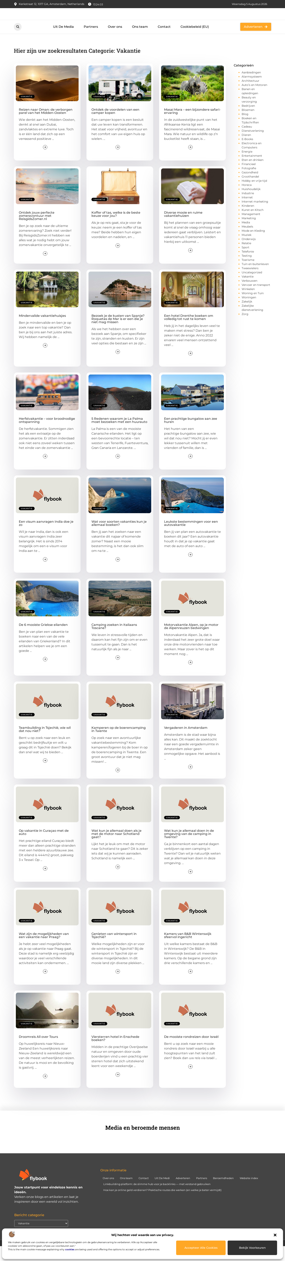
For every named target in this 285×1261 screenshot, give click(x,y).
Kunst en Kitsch (252, 224)
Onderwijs (249, 253)
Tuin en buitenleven (255, 278)
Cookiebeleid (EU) (194, 41)
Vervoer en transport (256, 299)
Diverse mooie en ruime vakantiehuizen (183, 228)
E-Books (247, 154)
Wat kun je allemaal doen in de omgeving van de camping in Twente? (189, 848)
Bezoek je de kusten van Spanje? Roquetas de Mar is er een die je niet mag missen (117, 333)
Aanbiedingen (251, 87)
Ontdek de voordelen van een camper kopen (115, 125)
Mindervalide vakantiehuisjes (42, 330)
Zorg (245, 328)
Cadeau (247, 141)
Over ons (115, 41)
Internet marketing (255, 216)
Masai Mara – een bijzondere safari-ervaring (192, 125)
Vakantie (27, 111)
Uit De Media (63, 41)
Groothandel (250, 191)
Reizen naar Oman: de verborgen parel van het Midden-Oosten (45, 125)
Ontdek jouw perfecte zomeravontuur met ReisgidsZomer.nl (36, 230)
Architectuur (250, 95)
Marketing (249, 233)
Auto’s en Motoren (254, 99)
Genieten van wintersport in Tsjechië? (114, 949)
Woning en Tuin (253, 308)
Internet (247, 212)
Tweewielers (250, 283)
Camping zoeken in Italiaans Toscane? (114, 640)
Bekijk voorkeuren (252, 1247)
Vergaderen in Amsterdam (185, 742)
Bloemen (248, 124)
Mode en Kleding (253, 245)
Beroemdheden (223, 1192)
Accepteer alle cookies (201, 1247)
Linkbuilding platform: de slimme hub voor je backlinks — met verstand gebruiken (157, 1198)
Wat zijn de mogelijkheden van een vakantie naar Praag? (44, 949)
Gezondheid (250, 187)
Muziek (246, 249)
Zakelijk (247, 316)
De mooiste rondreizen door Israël (191, 1051)
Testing (247, 270)
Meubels (247, 241)
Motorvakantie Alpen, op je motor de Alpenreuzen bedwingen (191, 640)
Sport (245, 262)
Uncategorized (252, 287)
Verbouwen (249, 295)
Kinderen (248, 220)
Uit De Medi (162, 1192)
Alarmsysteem (252, 91)
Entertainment (252, 170)
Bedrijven (248, 120)
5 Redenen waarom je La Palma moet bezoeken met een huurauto (119, 434)
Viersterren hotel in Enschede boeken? (115, 1053)
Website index (249, 1192)
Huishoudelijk (251, 204)
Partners (91, 41)
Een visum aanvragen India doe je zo (46, 537)
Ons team (140, 41)
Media (246, 237)
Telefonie (248, 266)
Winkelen (248, 303)
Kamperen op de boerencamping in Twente (118, 743)
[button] (275, 1235)
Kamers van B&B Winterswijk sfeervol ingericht (187, 949)
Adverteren (183, 1192)
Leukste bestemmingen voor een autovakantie (191, 537)
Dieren (246, 149)
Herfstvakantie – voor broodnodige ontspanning (47, 434)
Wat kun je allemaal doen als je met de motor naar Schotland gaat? (116, 848)
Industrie (248, 208)
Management (251, 228)
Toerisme (248, 274)
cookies (69, 1249)
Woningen (249, 312)
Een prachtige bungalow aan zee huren (190, 434)
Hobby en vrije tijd (254, 195)
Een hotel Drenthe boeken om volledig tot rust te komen (188, 331)
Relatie (246, 258)
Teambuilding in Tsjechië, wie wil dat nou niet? (45, 743)
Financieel (249, 179)
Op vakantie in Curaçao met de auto (44, 846)
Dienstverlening (253, 145)
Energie (247, 166)
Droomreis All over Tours (38, 1051)
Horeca (247, 199)
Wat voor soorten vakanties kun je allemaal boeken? (119, 537)
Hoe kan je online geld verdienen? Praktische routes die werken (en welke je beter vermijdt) (162, 1204)
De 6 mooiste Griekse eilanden (43, 639)
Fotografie (249, 183)
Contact (164, 41)
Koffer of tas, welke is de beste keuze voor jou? (115, 228)
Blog (245, 129)
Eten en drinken (252, 174)
